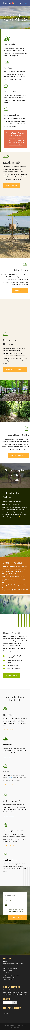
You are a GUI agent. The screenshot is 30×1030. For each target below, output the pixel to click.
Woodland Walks (10, 91)
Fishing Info (8, 784)
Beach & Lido (9, 44)
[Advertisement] (15, 314)
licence (11, 778)
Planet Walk (9, 730)
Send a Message (17, 917)
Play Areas (8, 68)
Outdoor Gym (9, 845)
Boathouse (8, 757)
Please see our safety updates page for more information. (16, 142)
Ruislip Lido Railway (15, 369)
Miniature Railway (11, 115)
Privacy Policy (6, 1013)
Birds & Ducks (9, 816)
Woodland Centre (11, 875)
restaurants (17, 449)
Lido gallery (11, 676)
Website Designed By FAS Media (12, 1025)
